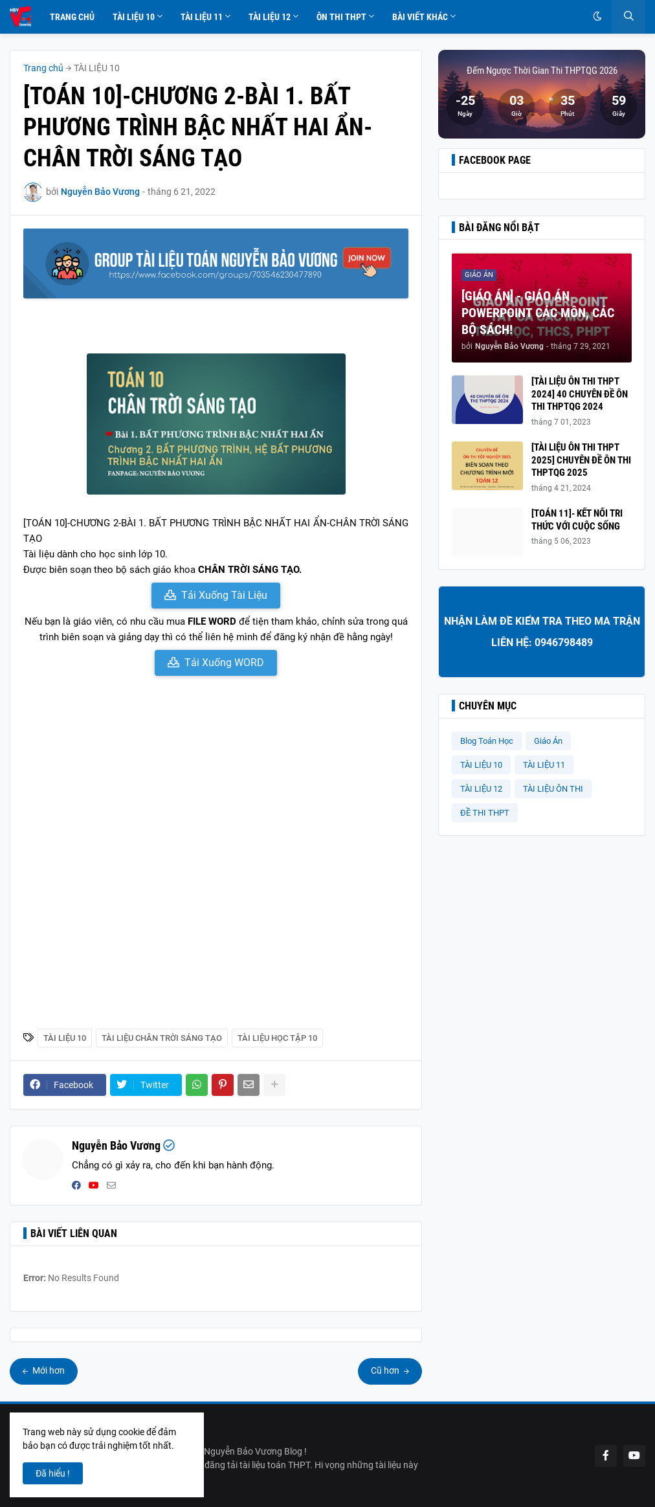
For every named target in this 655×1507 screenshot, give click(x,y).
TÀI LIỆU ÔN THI (553, 789)
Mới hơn (47, 1370)
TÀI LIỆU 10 (97, 68)
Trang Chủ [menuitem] (72, 17)
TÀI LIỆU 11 (544, 765)
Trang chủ (43, 68)
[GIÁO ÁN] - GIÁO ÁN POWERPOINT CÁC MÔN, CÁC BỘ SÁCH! (537, 312)
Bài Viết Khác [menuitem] (420, 17)
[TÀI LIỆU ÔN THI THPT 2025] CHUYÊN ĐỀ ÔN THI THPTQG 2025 (581, 459)
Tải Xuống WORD (224, 662)
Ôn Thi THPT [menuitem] (341, 17)
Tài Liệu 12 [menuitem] (270, 17)
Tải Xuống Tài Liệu (224, 595)
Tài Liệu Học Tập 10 (277, 1038)
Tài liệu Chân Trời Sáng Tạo (162, 1038)
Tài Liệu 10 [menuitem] (134, 17)
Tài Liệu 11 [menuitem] (202, 17)
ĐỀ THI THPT (484, 813)
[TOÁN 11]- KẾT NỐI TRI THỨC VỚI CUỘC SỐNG (577, 520)
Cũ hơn (386, 1370)
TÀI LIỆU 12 (481, 789)
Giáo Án (548, 741)
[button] (597, 17)
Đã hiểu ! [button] (53, 1473)
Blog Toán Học (486, 741)
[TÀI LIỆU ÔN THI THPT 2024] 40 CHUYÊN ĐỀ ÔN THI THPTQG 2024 (579, 393)
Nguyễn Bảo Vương (116, 1145)
